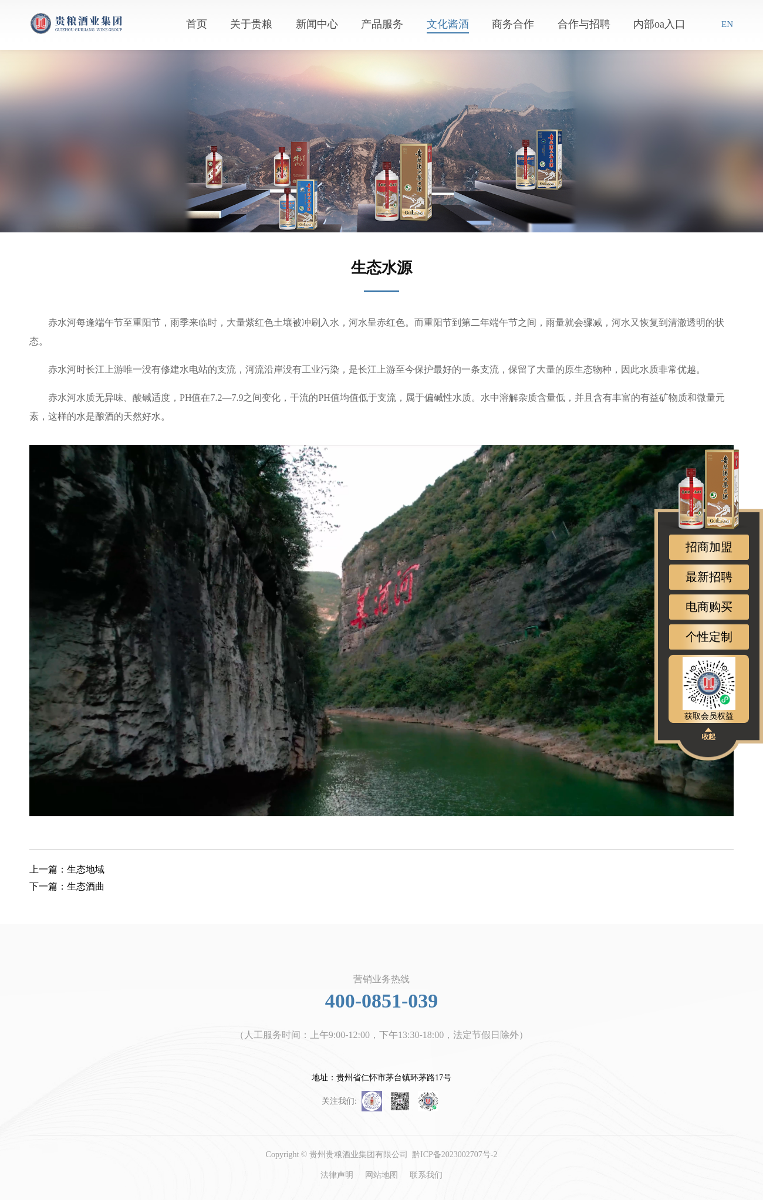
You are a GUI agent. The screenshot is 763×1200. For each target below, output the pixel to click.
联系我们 (426, 1175)
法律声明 (336, 1175)
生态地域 (66, 869)
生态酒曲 (66, 886)
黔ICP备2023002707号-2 (454, 1154)
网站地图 (381, 1175)
